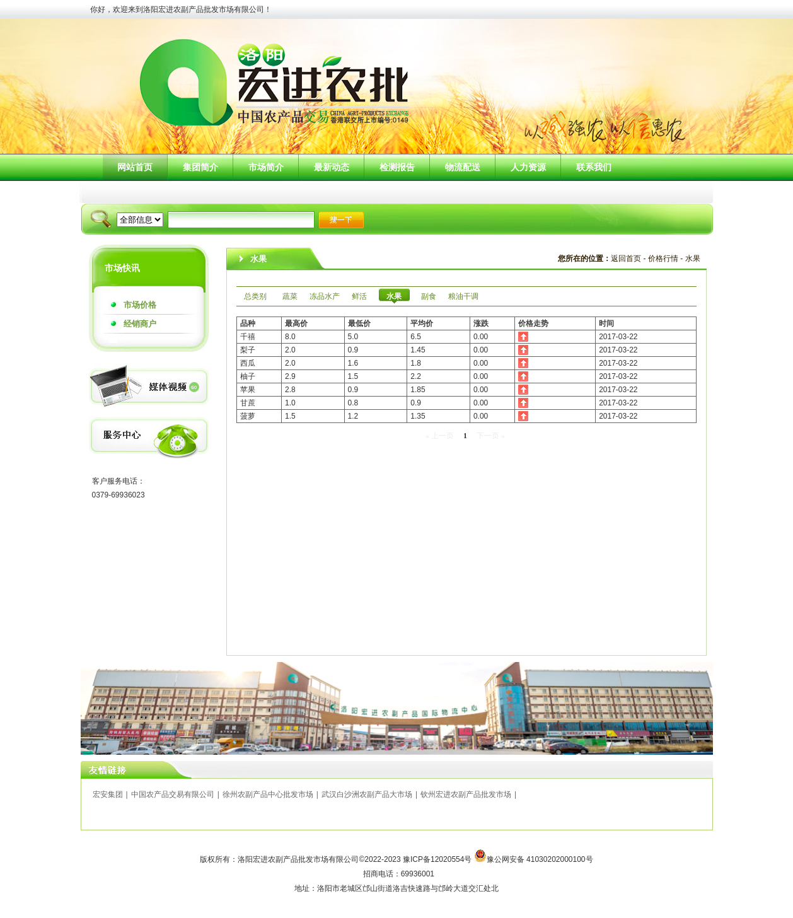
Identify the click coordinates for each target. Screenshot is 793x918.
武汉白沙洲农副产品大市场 (366, 794)
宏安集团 (108, 794)
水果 (692, 258)
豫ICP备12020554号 (438, 859)
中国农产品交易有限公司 (172, 794)
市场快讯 (122, 268)
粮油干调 (463, 296)
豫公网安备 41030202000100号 (540, 859)
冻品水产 (325, 296)
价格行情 (663, 258)
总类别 (255, 296)
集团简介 (200, 167)
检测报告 (397, 167)
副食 (428, 296)
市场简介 (266, 167)
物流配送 (462, 167)
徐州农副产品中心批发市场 (268, 794)
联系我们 (593, 167)
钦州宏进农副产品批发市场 (465, 794)
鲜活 (359, 296)
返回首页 (626, 258)
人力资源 (528, 167)
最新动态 (331, 167)
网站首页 (135, 167)
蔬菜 (290, 296)
